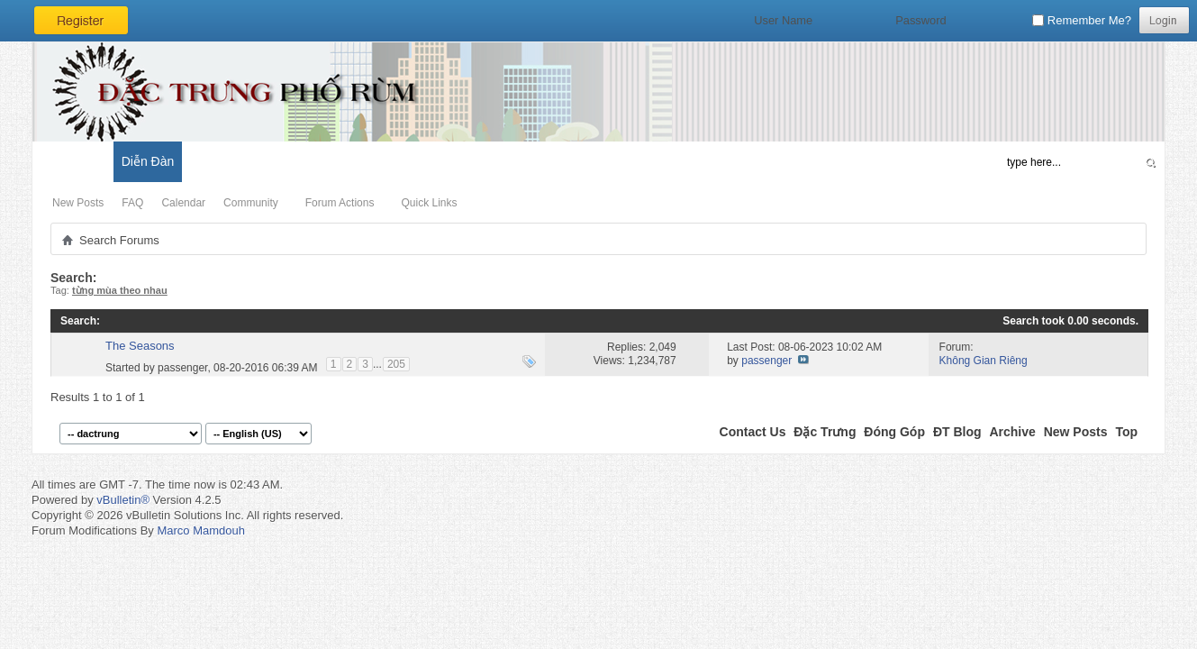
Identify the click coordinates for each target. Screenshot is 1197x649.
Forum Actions (340, 203)
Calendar (183, 203)
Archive (1012, 432)
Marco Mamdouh (201, 530)
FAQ (132, 203)
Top (1126, 432)
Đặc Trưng (824, 432)
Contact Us (753, 432)
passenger (182, 367)
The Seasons (140, 345)
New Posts (78, 203)
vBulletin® (123, 500)
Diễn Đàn (148, 161)
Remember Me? (1081, 20)
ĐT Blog (957, 432)
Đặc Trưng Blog (235, 161)
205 (396, 364)
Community (250, 203)
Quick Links (429, 203)
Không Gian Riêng (983, 360)
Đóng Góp (894, 432)
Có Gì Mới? (72, 161)
